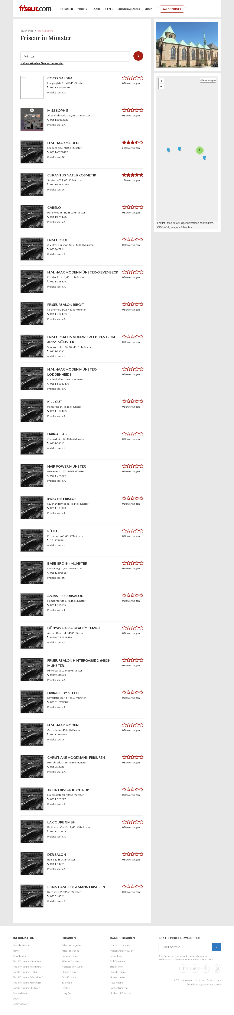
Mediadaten (20, 993)
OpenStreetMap (190, 223)
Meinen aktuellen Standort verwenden (41, 63)
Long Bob (67, 993)
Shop (148, 8)
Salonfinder (172, 9)
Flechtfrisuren (70, 971)
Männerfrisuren (71, 961)
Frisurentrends (70, 950)
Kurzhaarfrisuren (120, 945)
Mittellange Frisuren (121, 950)
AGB (176, 980)
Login (16, 998)
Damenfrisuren (122, 937)
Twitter (194, 968)
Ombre (66, 987)
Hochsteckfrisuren (72, 966)
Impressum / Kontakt (193, 980)
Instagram (216, 968)
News (16, 950)
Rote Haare (116, 982)
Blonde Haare (118, 971)
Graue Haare (117, 977)
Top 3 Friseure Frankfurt (27, 966)
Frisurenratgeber (71, 945)
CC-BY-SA (163, 227)
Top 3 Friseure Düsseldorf (28, 977)
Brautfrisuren (69, 977)
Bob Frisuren (117, 961)
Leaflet (161, 223)
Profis (82, 8)
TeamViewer (20, 1003)
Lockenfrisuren (119, 987)
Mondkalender (129, 8)
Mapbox (187, 227)
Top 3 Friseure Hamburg (26, 982)
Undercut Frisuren (120, 993)
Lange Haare (117, 956)
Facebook (183, 968)
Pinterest (205, 968)
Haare (96, 8)
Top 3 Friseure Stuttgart (26, 987)
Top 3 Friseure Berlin (25, 971)
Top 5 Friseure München (27, 961)
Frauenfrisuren (70, 956)
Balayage (67, 982)
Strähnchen (116, 966)
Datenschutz (205, 959)
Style (109, 8)
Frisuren (67, 8)
